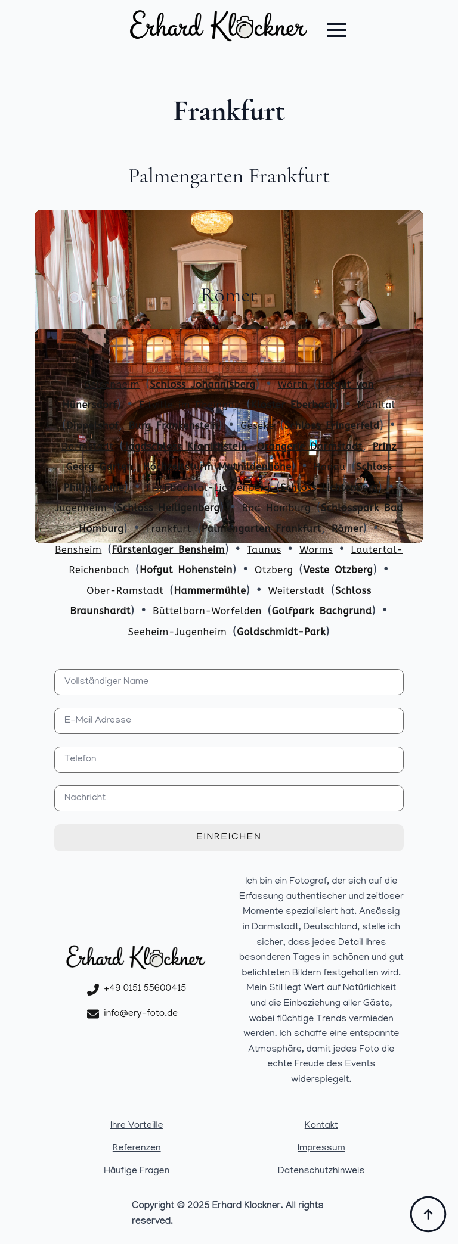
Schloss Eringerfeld (332, 425)
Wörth (293, 384)
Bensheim (78, 549)
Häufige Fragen (136, 1171)
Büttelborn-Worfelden (207, 611)
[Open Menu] (336, 29)
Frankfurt (168, 528)
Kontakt (321, 1126)
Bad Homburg (276, 508)
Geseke (257, 425)
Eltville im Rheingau (189, 404)
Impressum (321, 1148)
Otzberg (274, 570)
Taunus (264, 549)
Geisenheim (112, 384)
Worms (316, 549)
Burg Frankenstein (173, 425)
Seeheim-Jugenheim (177, 631)
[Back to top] (428, 1214)
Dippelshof (92, 425)
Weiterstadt (296, 590)
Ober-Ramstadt (124, 590)
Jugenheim (81, 508)
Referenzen (137, 1148)
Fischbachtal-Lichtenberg (209, 487)
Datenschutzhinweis (321, 1171)
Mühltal (376, 404)
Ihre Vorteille (136, 1126)
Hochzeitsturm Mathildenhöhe (217, 466)
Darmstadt (87, 446)
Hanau (330, 466)
